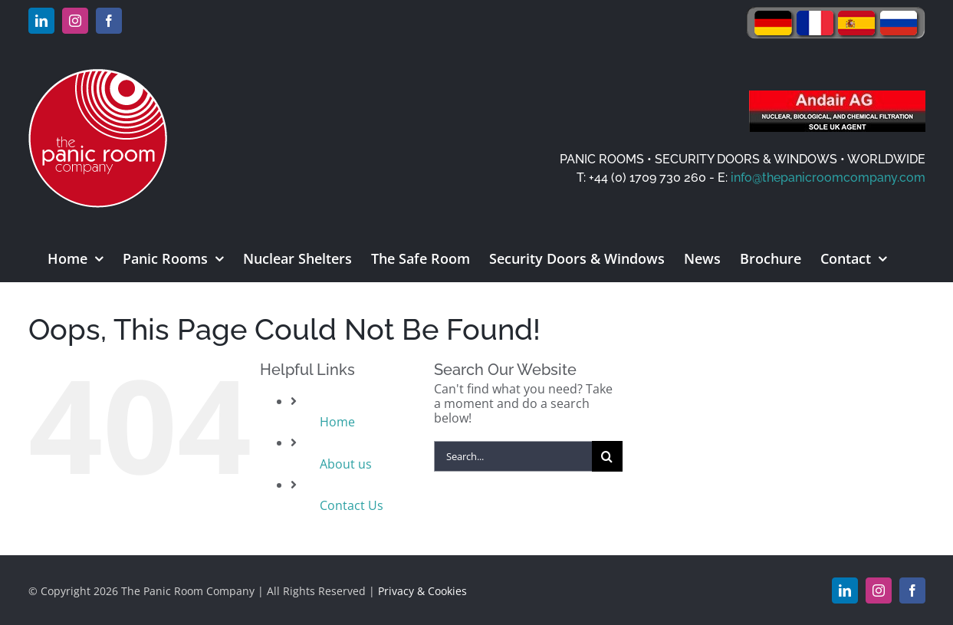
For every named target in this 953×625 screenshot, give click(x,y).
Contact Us (351, 505)
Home (337, 421)
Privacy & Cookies (422, 591)
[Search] (607, 456)
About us (346, 464)
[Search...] (513, 456)
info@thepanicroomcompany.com (828, 177)
